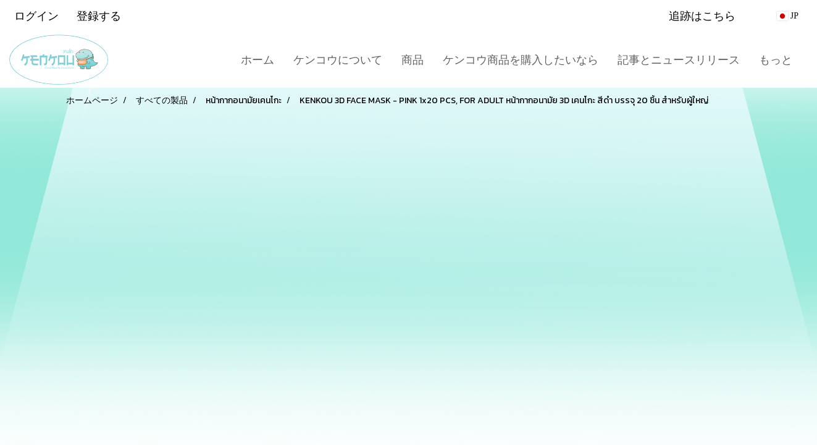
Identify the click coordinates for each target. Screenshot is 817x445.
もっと (775, 59)
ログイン (36, 15)
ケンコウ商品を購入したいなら (520, 59)
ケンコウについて (337, 59)
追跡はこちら (702, 15)
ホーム (257, 59)
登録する (99, 15)
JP (787, 15)
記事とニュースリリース (679, 59)
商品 (412, 59)
